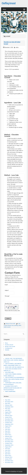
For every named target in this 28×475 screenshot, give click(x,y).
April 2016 (7, 413)
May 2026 (7, 400)
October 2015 (8, 422)
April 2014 (7, 453)
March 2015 (8, 434)
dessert (9, 325)
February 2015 (8, 436)
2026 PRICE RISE (9, 372)
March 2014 (8, 455)
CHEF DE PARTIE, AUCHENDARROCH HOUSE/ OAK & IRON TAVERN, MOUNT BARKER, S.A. (14, 379)
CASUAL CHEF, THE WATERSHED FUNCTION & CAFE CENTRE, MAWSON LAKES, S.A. (14, 360)
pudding (16, 325)
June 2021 (7, 410)
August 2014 (8, 446)
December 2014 (9, 439)
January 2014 (8, 459)
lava (13, 325)
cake (19, 323)
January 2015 (8, 438)
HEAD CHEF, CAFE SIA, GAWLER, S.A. (14, 367)
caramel (5, 325)
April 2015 (7, 433)
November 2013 (9, 462)
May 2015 (7, 431)
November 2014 (9, 441)
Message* (7, 296)
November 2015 (9, 420)
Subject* (7, 290)
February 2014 (8, 457)
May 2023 (7, 408)
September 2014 (9, 445)
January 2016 (8, 417)
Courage (20, 471)
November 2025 (9, 401)
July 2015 (7, 427)
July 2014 (7, 448)
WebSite (7, 350)
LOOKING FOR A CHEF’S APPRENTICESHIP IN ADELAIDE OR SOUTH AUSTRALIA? (12, 387)
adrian (17, 47)
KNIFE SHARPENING (10, 391)
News (6, 343)
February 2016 (8, 415)
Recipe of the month (10, 323)
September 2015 (9, 424)
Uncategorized (8, 348)
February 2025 (8, 405)
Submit (7, 318)
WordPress (13, 471)
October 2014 (8, 443)
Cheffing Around (9, 3)
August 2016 (8, 412)
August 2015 (8, 426)
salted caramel (7, 327)
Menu (4, 9)
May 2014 (7, 452)
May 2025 (7, 403)
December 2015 (9, 419)
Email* (6, 284)
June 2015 (7, 429)
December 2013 (9, 460)
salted (19, 325)
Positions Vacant (9, 344)
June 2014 (7, 450)
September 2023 (9, 406)
